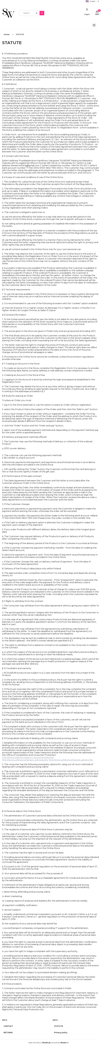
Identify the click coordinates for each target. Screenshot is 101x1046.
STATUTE (58, 1026)
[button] (42, 13)
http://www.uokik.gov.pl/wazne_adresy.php (71, 760)
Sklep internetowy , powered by (47, 1043)
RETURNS (8, 1032)
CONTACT (8, 1026)
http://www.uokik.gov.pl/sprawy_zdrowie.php (25, 760)
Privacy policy (60, 1032)
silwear (7, 34)
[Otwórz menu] (94, 25)
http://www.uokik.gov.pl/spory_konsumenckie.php (28, 757)
